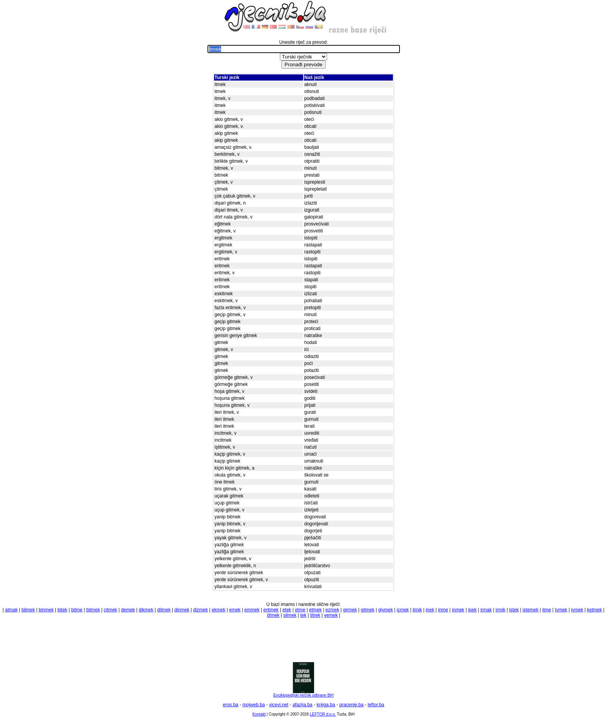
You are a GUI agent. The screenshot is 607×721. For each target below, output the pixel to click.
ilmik (417, 610)
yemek (331, 615)
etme (300, 610)
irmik (500, 610)
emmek (251, 610)
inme (443, 610)
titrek (315, 615)
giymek (385, 610)
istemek (530, 610)
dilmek (164, 610)
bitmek (93, 610)
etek (286, 610)
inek (430, 610)
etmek (315, 610)
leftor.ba (376, 704)
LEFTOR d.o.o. (323, 714)
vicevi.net (278, 704)
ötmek (273, 615)
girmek (350, 610)
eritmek (270, 610)
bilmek (28, 610)
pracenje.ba (351, 704)
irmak (486, 610)
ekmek (218, 610)
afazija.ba (302, 704)
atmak (11, 610)
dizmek (200, 610)
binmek (46, 610)
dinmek (182, 610)
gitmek (367, 610)
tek (303, 615)
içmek (403, 610)
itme (546, 610)
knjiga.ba (326, 704)
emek (234, 610)
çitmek (110, 610)
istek (514, 610)
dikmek (146, 610)
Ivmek (561, 610)
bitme (76, 610)
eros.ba (230, 704)
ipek (472, 610)
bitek (62, 610)
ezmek (332, 610)
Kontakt (259, 714)
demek (128, 610)
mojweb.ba (253, 704)
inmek (458, 610)
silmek (290, 615)
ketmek (594, 610)
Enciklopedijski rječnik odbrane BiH (303, 693)
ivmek (577, 610)
